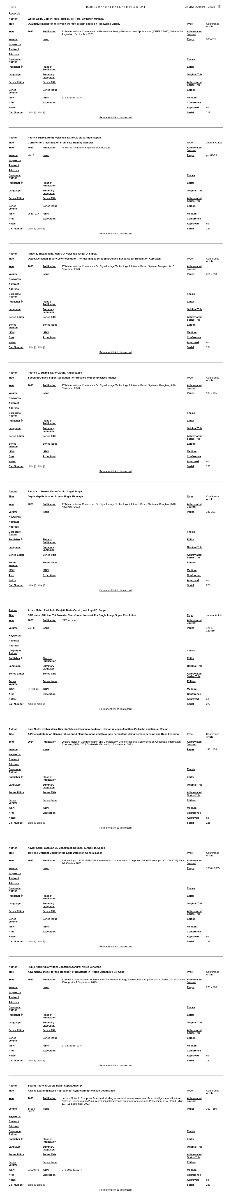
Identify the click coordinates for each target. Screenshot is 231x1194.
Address (14, 54)
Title (11, 23)
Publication (49, 31)
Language (15, 74)
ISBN (46, 97)
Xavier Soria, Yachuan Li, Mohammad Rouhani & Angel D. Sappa (66, 847)
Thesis (191, 59)
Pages (190, 39)
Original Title (194, 74)
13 (106, 7)
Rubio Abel (34, 966)
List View (189, 7)
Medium (191, 97)
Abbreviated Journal (194, 33)
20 (130, 7)
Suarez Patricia (37, 1085)
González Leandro (69, 966)
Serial (190, 112)
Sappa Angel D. (73, 1085)
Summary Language (49, 76)
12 (102, 7)
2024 (30, 741)
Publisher (14, 66)
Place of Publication (49, 68)
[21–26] (140, 7)
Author (13, 18)
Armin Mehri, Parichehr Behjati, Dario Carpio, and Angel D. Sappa (67, 610)
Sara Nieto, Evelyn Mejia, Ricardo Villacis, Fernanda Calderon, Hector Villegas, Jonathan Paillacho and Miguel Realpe (98, 729)
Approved (193, 107)
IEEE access (69, 620)
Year (11, 31)
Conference (194, 102)
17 (120, 7)
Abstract (14, 49)
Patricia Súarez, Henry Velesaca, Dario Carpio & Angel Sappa (64, 137)
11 (99, 7)
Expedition (49, 102)
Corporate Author (15, 60)
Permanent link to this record (115, 117)
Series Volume (13, 91)
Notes (12, 107)
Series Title (49, 82)
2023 (30, 31)
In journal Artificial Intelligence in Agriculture (86, 147)
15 (113, 7)
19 (127, 7)
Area (11, 102)
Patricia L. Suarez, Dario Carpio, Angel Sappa (55, 372)
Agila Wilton (49, 966)
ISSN (11, 97)
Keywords (15, 44)
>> (134, 7)
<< (95, 7)
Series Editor (16, 82)
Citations (200, 7)
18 (123, 7)
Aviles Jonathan (91, 966)
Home (13, 7)
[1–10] (90, 7)
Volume (13, 39)
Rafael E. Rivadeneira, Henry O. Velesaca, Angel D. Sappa (62, 253)
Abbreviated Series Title (194, 83)
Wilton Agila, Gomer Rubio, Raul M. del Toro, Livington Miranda (66, 18)
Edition (191, 89)
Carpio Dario (54, 1085)
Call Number (16, 112)
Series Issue (50, 89)
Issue (46, 39)
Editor (190, 66)
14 (109, 7)
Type (190, 23)
